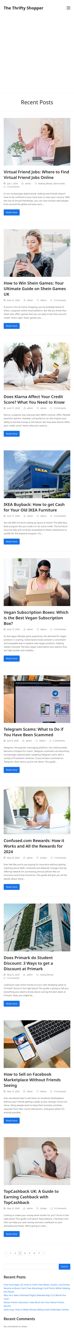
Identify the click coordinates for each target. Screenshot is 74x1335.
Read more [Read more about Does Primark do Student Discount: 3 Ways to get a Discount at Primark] (11, 1003)
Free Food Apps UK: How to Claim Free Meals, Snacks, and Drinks (37, 1284)
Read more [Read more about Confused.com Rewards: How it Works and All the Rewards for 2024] (11, 886)
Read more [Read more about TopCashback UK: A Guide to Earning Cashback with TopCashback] (11, 1233)
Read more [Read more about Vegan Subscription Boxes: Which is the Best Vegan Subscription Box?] (11, 658)
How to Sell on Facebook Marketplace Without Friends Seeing (32, 1079)
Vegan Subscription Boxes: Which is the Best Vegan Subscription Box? (36, 617)
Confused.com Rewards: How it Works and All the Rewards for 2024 (34, 846)
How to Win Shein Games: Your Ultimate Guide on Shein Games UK (35, 288)
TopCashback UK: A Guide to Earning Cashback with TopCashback (31, 1196)
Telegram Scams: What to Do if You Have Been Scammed (33, 731)
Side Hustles (59, 183)
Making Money (45, 183)
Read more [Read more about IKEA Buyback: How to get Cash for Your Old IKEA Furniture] (11, 541)
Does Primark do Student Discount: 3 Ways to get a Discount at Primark (28, 963)
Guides (43, 857)
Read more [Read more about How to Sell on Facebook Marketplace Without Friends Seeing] (11, 1120)
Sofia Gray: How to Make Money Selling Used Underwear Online (36, 1309)
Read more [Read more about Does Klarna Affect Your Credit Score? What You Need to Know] (11, 433)
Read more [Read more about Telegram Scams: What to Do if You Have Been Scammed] (11, 769)
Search (64, 1266)
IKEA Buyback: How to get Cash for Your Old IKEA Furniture (34, 507)
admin (28, 183)
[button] (68, 7)
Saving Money (46, 974)
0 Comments (13, 186)
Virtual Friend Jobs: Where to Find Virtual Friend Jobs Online (36, 174)
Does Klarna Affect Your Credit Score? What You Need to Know (34, 399)
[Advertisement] (37, 54)
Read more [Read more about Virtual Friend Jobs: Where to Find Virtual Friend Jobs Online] (11, 212)
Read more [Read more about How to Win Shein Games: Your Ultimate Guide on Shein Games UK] (11, 325)
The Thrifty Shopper (23, 8)
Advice (43, 300)
